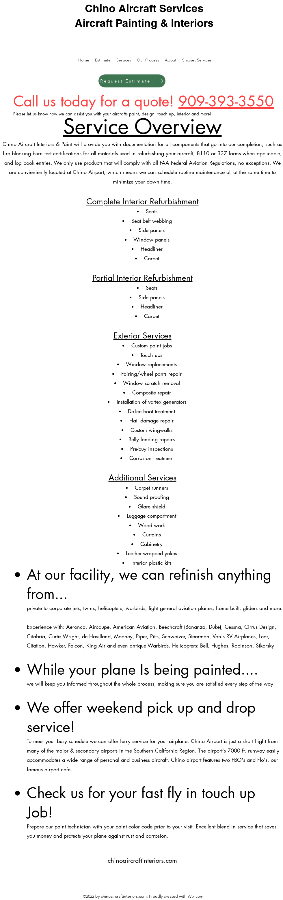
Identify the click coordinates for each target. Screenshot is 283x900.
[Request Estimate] (131, 80)
